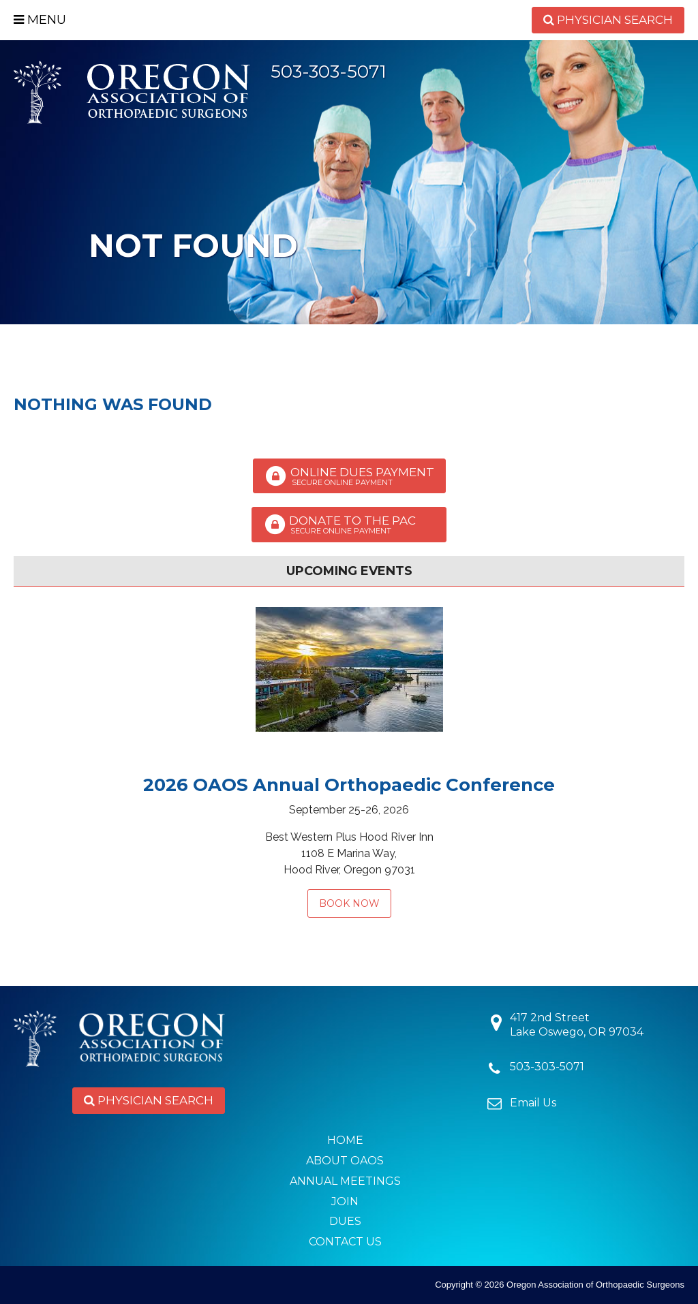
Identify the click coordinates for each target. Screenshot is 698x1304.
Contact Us (345, 1241)
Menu (40, 19)
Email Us (533, 1102)
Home (345, 1140)
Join (345, 1201)
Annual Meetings (345, 1181)
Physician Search (608, 20)
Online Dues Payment (349, 476)
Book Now (349, 903)
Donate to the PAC (349, 524)
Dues (345, 1221)
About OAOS (345, 1160)
